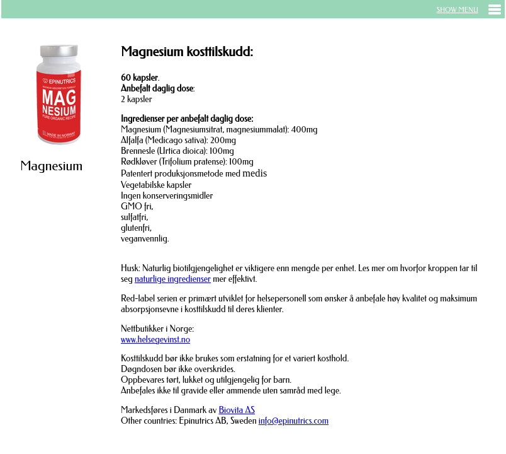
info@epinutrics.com (294, 421)
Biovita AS (236, 410)
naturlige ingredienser (173, 279)
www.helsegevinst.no (155, 339)
